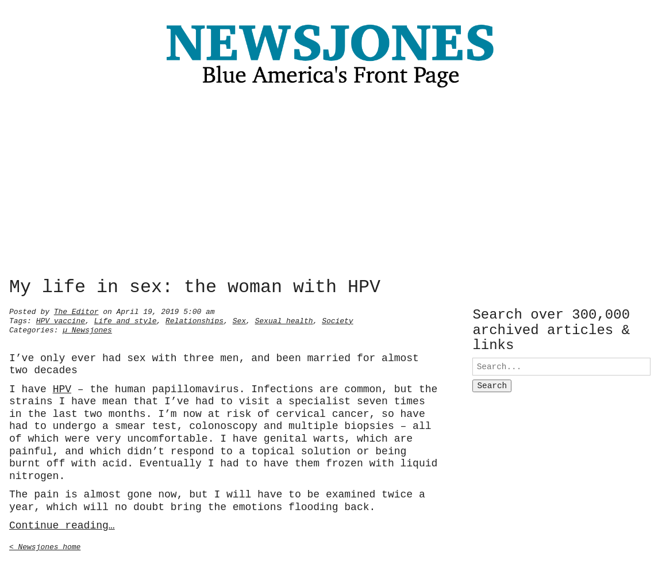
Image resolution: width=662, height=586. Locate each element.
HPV (62, 388)
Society (337, 320)
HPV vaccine (61, 320)
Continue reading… (62, 524)
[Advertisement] (331, 185)
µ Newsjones (87, 329)
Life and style (125, 320)
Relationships (195, 320)
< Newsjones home (44, 546)
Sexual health (284, 320)
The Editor (76, 310)
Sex (239, 320)
